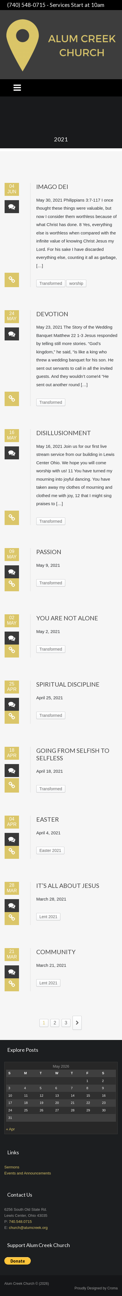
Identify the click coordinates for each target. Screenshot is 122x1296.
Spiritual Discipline (68, 684)
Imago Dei (52, 186)
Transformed (50, 283)
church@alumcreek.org (28, 1227)
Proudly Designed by (96, 1288)
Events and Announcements (27, 1173)
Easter (47, 819)
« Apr (10, 1129)
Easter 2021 (50, 850)
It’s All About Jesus (67, 885)
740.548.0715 (20, 1221)
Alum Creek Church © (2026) (26, 1284)
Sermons (11, 1167)
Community (56, 951)
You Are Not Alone (67, 618)
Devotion (52, 313)
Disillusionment (63, 432)
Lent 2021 (48, 916)
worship (76, 283)
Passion (48, 551)
